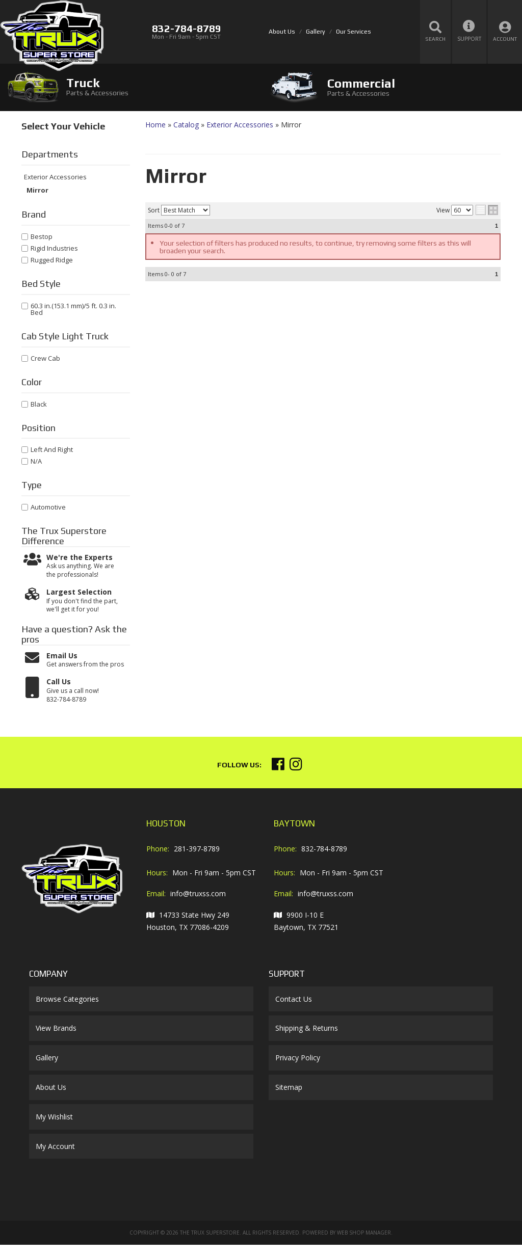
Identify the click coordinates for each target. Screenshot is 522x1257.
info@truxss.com (198, 893)
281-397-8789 (197, 848)
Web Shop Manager (364, 1232)
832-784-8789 (324, 848)
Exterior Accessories (55, 177)
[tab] (130, 87)
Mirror (37, 190)
